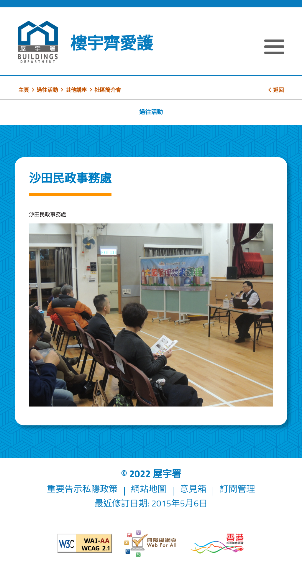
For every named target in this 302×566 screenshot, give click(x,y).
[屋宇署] (38, 42)
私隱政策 (100, 489)
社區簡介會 (107, 90)
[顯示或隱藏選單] (274, 47)
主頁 (23, 90)
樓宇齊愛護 (111, 43)
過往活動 (47, 90)
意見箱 (193, 489)
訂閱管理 (237, 489)
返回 (276, 90)
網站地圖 (148, 489)
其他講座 (76, 90)
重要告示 (64, 489)
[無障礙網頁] (150, 543)
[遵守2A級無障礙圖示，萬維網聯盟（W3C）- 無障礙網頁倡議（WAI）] (84, 544)
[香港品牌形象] (217, 544)
